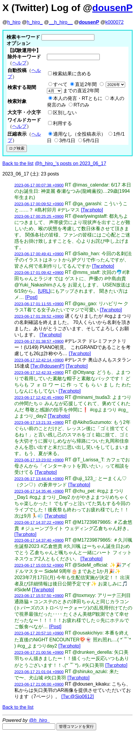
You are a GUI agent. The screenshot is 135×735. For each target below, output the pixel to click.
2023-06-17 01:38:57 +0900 (39, 341)
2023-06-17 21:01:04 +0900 (39, 672)
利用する (62, 123)
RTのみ (81, 104)
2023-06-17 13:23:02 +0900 (39, 460)
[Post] (31, 297)
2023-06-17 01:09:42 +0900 (39, 272)
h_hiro (13, 22)
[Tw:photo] (92, 209)
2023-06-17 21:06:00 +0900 (39, 684)
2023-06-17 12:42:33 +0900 (39, 372)
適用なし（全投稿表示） (79, 134)
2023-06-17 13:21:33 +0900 (39, 422)
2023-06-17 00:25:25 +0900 (39, 216)
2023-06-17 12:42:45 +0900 (39, 397)
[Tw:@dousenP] (47, 366)
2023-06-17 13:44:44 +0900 (39, 479)
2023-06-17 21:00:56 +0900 (39, 652)
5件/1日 (91, 140)
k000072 (114, 22)
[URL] (44, 291)
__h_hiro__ (61, 22)
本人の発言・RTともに (77, 98)
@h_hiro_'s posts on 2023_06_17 (70, 163)
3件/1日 (67, 140)
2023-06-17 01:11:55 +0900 (39, 304)
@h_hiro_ (39, 720)
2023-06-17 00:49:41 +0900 (39, 254)
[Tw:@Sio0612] (77, 696)
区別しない (65, 112)
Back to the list (17, 163)
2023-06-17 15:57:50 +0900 (39, 595)
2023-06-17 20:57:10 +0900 (39, 633)
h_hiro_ (34, 22)
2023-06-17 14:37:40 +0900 (39, 540)
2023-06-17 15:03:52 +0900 (39, 565)
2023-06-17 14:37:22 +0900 (39, 522)
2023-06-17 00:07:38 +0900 (39, 185)
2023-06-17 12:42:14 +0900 (39, 360)
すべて (60, 84)
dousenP (112, 7)
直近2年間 (86, 84)
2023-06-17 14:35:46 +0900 (39, 491)
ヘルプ (19, 62)
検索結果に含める (72, 73)
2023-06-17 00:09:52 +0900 (39, 204)
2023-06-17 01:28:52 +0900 (39, 316)
